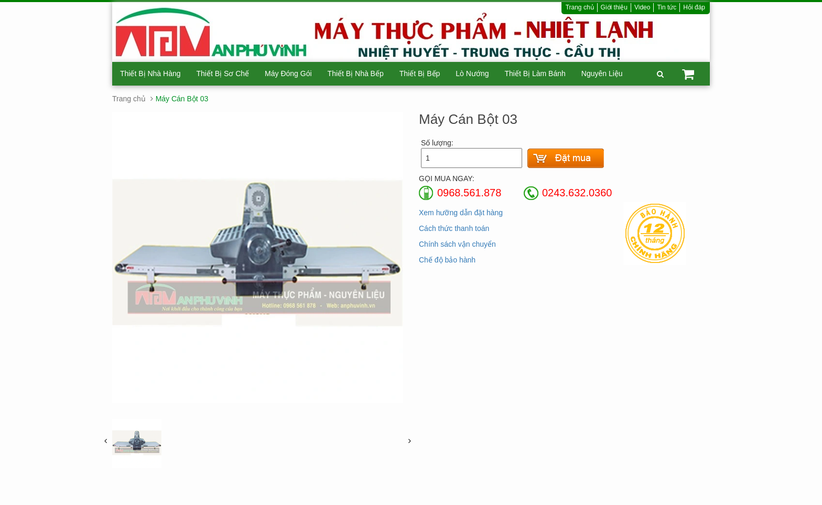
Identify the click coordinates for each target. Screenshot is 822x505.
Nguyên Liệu (602, 73)
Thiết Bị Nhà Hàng (150, 73)
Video (642, 7)
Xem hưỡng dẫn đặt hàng (461, 212)
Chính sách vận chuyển (457, 244)
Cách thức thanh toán (454, 228)
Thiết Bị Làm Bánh (534, 73)
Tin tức (666, 7)
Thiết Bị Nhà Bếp (356, 73)
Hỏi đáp (694, 7)
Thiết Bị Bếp (419, 73)
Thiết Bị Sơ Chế (223, 73)
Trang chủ (580, 7)
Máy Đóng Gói (288, 73)
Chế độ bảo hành (447, 260)
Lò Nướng (472, 73)
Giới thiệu (614, 7)
